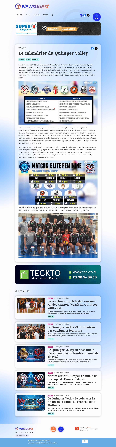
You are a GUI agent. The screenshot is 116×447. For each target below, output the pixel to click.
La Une (19, 15)
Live (94, 15)
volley (28, 59)
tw (88, 15)
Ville (28, 15)
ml (81, 15)
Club (45, 15)
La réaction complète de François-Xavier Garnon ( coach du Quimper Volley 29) (72, 304)
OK (85, 441)
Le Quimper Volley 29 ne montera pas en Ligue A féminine (71, 328)
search (52, 15)
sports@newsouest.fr (22, 435)
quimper (21, 59)
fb (84, 15)
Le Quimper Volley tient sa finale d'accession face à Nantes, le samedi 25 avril (73, 353)
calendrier (35, 59)
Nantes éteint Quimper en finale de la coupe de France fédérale (72, 377)
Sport (37, 15)
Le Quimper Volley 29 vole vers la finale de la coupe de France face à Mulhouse (72, 402)
